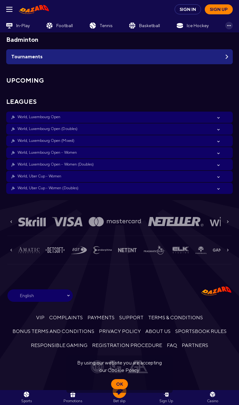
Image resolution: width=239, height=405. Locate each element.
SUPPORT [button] (131, 318)
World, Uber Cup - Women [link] (39, 176)
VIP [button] (40, 318)
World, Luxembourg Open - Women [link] (47, 152)
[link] (34, 9)
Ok (119, 384)
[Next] (228, 221)
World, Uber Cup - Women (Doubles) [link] (47, 188)
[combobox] (40, 295)
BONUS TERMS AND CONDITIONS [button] (53, 331)
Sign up (219, 9)
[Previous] (11, 221)
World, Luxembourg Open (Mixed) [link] (45, 140)
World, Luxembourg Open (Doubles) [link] (47, 129)
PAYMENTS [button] (101, 318)
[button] (119, 117)
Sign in (188, 9)
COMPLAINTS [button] (66, 318)
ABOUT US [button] (158, 331)
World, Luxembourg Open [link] (38, 117)
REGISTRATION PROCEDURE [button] (127, 345)
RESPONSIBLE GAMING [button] (59, 345)
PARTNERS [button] (195, 345)
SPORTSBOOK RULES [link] (201, 331)
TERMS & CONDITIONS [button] (175, 318)
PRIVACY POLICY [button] (119, 331)
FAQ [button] (172, 345)
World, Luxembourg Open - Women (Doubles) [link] (55, 164)
